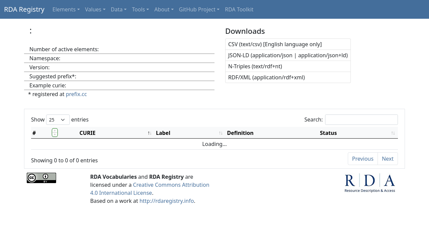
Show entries (60, 119)
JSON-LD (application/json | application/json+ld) (288, 55)
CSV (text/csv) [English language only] (275, 44)
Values (93, 9)
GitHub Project (197, 9)
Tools (138, 9)
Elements (64, 9)
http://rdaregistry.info (166, 201)
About (161, 9)
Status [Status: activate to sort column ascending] (328, 133)
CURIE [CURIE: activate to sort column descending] (88, 133)
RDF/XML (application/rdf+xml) (266, 77)
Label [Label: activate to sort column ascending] (163, 133)
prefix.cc (76, 94)
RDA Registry (24, 9)
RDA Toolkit (239, 9)
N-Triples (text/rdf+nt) (255, 66)
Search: (351, 119)
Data (117, 9)
